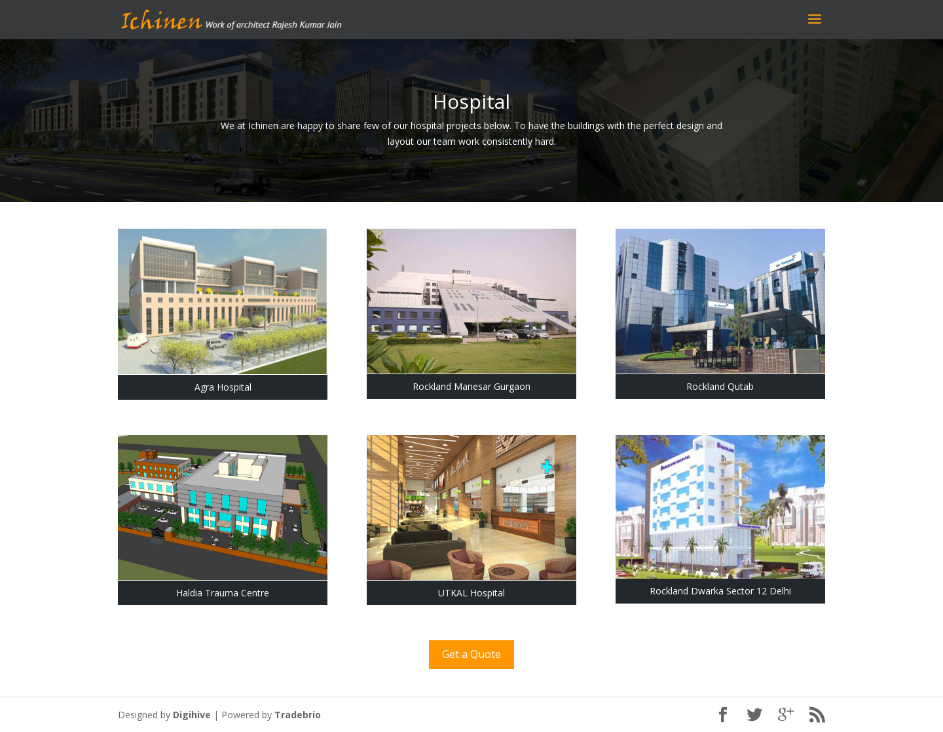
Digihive (192, 714)
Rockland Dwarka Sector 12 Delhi (720, 591)
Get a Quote (471, 654)
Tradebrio (297, 714)
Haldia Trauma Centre (222, 593)
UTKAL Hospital (471, 593)
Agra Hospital (222, 387)
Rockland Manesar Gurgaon (471, 386)
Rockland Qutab (720, 386)
